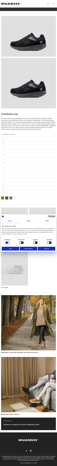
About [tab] (47, 220)
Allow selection (28, 248)
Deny (10, 248)
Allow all (46, 248)
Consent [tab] (10, 220)
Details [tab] (28, 220)
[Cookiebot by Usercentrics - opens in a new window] (48, 216)
